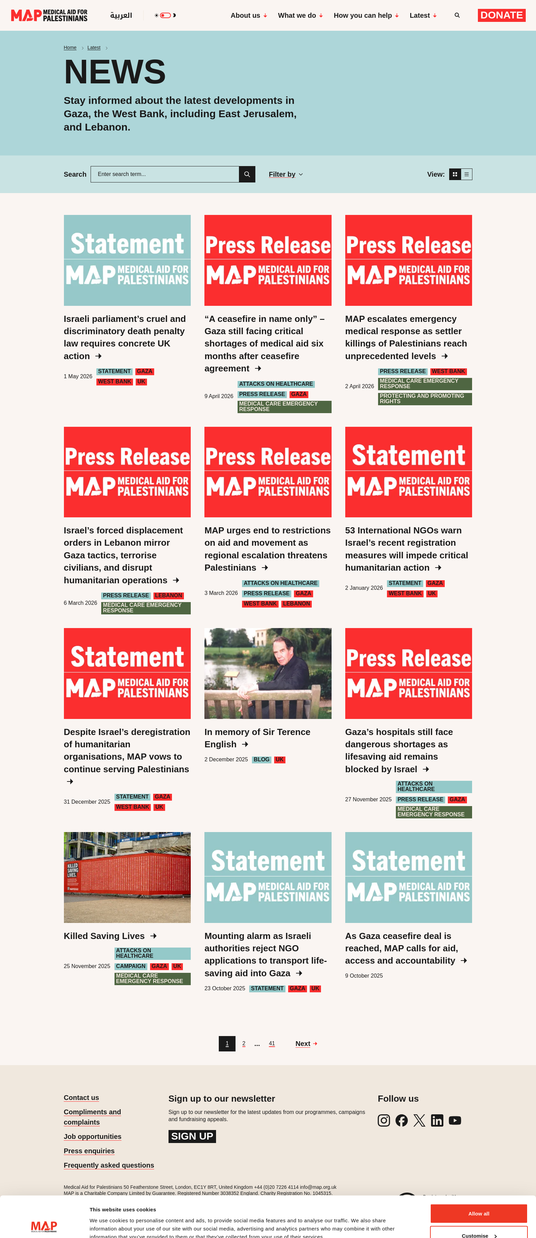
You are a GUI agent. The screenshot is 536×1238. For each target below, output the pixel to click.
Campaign (131, 966)
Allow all (479, 1175)
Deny (478, 1220)
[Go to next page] (306, 1043)
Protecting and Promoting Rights (422, 398)
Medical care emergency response (278, 406)
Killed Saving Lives (110, 936)
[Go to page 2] (244, 1043)
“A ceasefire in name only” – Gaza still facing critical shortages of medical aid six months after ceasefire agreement (264, 344)
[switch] (165, 15)
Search (75, 174)
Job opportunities (93, 1136)
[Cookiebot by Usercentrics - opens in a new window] (44, 1225)
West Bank (114, 381)
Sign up (192, 1136)
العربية (121, 15)
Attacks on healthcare (276, 384)
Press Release (262, 394)
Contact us (81, 1097)
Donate (502, 15)
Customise (479, 1197)
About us (249, 15)
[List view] (466, 174)
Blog (261, 759)
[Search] (247, 174)
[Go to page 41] (272, 1043)
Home (70, 47)
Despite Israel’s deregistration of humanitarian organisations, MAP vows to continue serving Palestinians (127, 756)
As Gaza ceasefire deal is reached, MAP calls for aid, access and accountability (406, 948)
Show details (105, 1217)
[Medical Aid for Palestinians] (49, 15)
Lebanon (168, 595)
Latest (423, 15)
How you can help (366, 15)
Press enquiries (89, 1151)
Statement (114, 371)
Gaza (144, 371)
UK (141, 381)
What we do (300, 15)
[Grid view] (455, 174)
